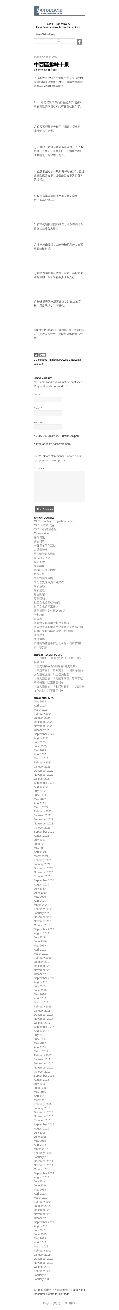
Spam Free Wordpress (51, 460)
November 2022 (43, 774)
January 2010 (42, 1274)
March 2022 (41, 807)
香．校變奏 (40, 647)
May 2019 (40, 945)
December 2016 (43, 1063)
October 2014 (42, 1169)
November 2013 (43, 1213)
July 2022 (40, 791)
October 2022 (42, 778)
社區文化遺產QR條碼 (47, 602)
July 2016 (40, 1083)
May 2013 (40, 1238)
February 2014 (43, 1201)
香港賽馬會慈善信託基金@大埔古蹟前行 (58, 643)
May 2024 (40, 701)
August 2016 (41, 1079)
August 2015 (41, 1128)
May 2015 (40, 1140)
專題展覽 (39, 561)
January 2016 (42, 1108)
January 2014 (42, 1205)
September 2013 (44, 1222)
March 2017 (41, 1051)
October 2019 (42, 925)
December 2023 (43, 721)
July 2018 (40, 986)
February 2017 (43, 1055)
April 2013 (40, 1242)
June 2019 (40, 941)
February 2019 (43, 957)
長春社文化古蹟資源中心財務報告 (54, 631)
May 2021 (40, 847)
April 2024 (40, 705)
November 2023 (43, 725)
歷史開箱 (39, 594)
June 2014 (40, 1185)
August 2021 (41, 835)
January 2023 (42, 766)
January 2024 (42, 717)
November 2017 (43, 1018)
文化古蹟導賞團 (43, 578)
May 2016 (40, 1091)
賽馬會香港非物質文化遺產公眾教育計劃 (58, 626)
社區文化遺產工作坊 (46, 606)
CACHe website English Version (53, 521)
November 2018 (43, 969)
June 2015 (40, 1136)
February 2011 (43, 1270)
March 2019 (41, 953)
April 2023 (40, 754)
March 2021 (41, 856)
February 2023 (43, 762)
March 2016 (41, 1100)
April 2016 (40, 1096)
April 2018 (40, 998)
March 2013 (41, 1246)
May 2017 (40, 1043)
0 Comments (40, 359)
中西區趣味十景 (51, 65)
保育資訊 (52, 69)
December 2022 (43, 770)
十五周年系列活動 (45, 545)
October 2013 (42, 1218)
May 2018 (40, 994)
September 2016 (44, 1075)
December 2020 (43, 868)
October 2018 (42, 974)
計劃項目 (39, 614)
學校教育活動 (42, 557)
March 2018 (41, 1002)
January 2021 (42, 864)
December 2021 (43, 819)
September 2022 (44, 782)
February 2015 (43, 1152)
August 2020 (41, 884)
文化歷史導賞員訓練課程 (49, 582)
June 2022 (40, 795)
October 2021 (42, 827)
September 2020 (44, 880)
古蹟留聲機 (40, 549)
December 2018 (43, 965)
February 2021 (43, 860)
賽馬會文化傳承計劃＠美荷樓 (51, 622)
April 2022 (40, 803)
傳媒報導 (39, 541)
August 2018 (41, 982)
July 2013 (40, 1230)
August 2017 (41, 1030)
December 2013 (43, 1209)
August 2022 (41, 786)
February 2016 (43, 1104)
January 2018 (42, 1010)
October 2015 (42, 1120)
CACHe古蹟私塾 (44, 525)
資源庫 (38, 618)
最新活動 (39, 586)
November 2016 (43, 1067)
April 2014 (40, 1193)
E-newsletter (40, 69)
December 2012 (43, 1258)
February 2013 (43, 1250)
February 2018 (43, 1006)
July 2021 (40, 839)
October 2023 (42, 730)
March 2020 (41, 904)
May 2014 (40, 1189)
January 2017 (42, 1059)
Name (37, 394)
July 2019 (40, 937)
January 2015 (42, 1157)
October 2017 (42, 1022)
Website (38, 422)
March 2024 (41, 709)
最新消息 (39, 590)
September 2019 (44, 929)
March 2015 (41, 1148)
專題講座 (39, 565)
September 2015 (44, 1124)
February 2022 (43, 811)
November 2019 (43, 921)
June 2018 (40, 990)
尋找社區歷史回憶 (45, 570)
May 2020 (40, 896)
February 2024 (43, 713)
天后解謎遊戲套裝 (45, 553)
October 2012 (42, 1266)
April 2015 (40, 1144)
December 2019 (43, 917)
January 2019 (42, 961)
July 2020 (40, 888)
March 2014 (41, 1197)
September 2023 (44, 734)
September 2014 (44, 1173)
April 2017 (40, 1047)
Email (37, 408)
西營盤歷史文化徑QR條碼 (49, 610)
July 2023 (40, 742)
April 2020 (40, 900)
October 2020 (42, 876)
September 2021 (44, 831)
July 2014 (40, 1181)
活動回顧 (39, 598)
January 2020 (42, 913)
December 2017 (43, 1014)
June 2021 (40, 843)
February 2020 (43, 908)
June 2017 (40, 1039)
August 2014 (41, 1177)
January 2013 (42, 1254)
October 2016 (42, 1071)
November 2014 (43, 1165)
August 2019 (41, 933)
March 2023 (41, 758)
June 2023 (40, 746)
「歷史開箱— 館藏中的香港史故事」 (56, 666)
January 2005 (42, 1279)
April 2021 (40, 852)
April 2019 (40, 949)
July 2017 (40, 1035)
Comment (39, 468)
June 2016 (40, 1087)
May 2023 (40, 750)
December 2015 (43, 1112)
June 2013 (40, 1234)
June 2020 (40, 892)
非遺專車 (39, 635)
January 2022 (42, 815)
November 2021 (43, 823)
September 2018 (44, 978)
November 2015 (43, 1116)
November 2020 (43, 872)
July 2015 (40, 1132)
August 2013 (41, 1226)
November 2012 (43, 1262)
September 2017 (44, 1026)
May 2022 (40, 799)
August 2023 (41, 738)
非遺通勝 (39, 639)
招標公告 (39, 574)
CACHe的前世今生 (45, 529)
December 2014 (43, 1161)
